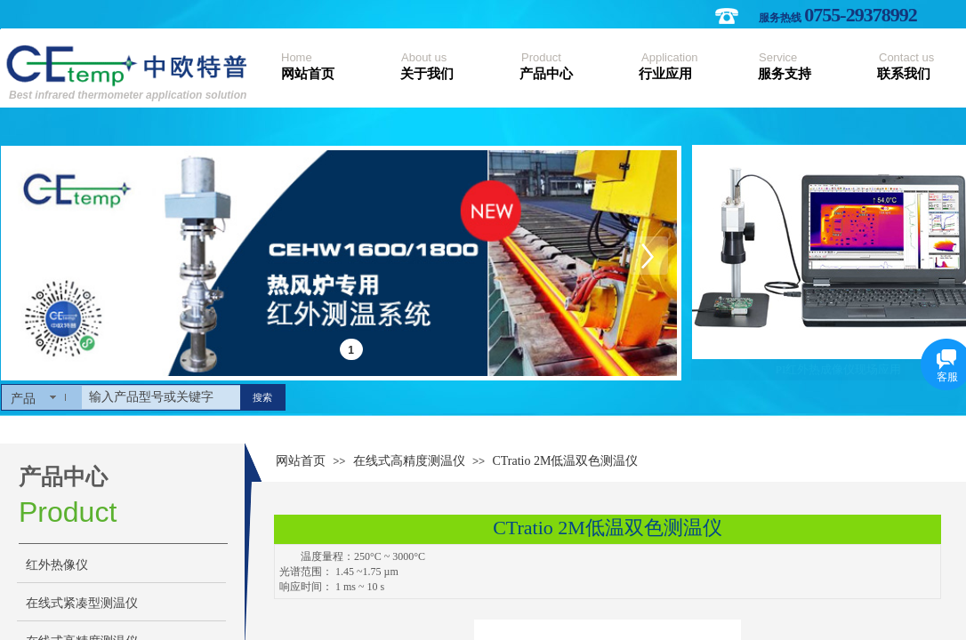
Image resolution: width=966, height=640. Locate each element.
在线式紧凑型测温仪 (82, 603)
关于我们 (427, 74)
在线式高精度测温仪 (409, 461)
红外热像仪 (57, 565)
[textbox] (161, 397)
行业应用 (665, 74)
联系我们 (903, 74)
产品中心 (546, 74)
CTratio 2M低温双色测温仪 (565, 461)
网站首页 (307, 74)
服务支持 (784, 74)
